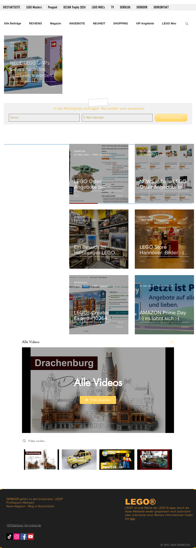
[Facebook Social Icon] (23, 536)
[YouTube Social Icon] (30, 536)
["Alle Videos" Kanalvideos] (98, 462)
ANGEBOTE (77, 23)
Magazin (55, 23)
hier (132, 519)
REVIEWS (35, 23)
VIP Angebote (145, 23)
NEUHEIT (99, 23)
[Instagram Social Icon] (16, 536)
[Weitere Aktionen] (55, 44)
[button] (187, 24)
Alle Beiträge (12, 23)
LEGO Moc (169, 23)
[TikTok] (9, 536)
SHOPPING (120, 23)
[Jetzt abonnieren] (171, 118)
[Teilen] (170, 342)
